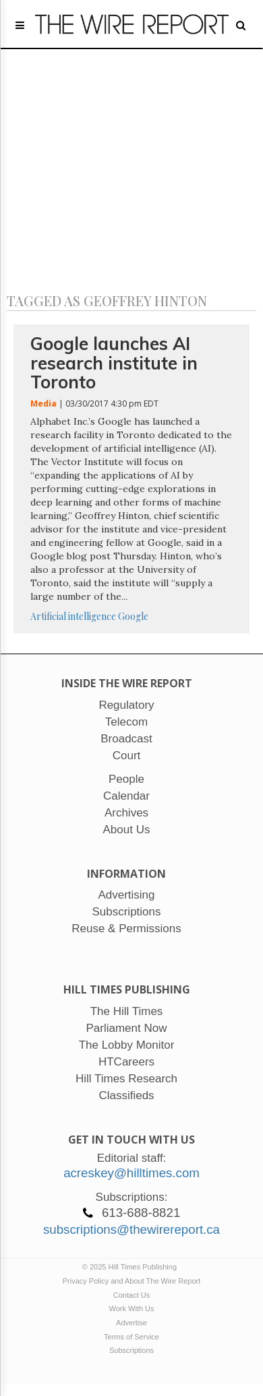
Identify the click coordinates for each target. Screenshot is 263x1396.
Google (133, 616)
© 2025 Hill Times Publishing (131, 1267)
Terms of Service (131, 1337)
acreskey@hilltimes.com (131, 1173)
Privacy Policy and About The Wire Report (132, 1281)
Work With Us (131, 1308)
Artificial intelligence (73, 616)
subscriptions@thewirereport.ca (131, 1229)
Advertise (131, 1323)
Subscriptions (131, 1350)
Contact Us (131, 1295)
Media (43, 403)
